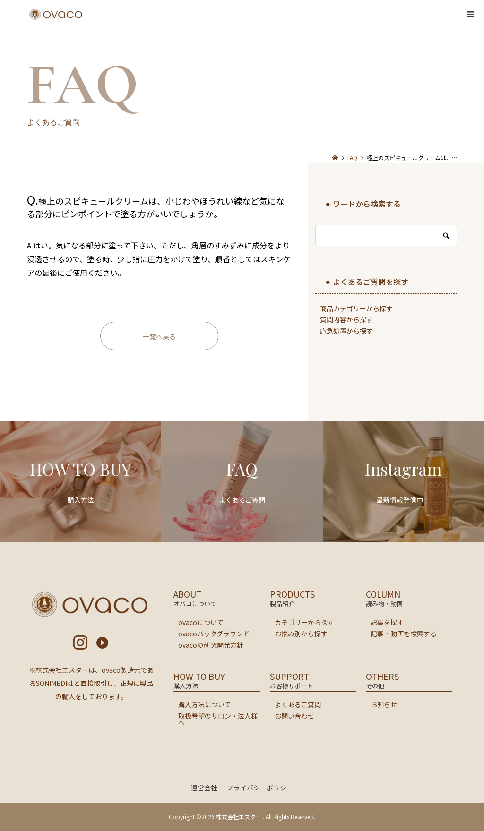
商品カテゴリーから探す (356, 308)
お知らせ (384, 704)
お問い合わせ (294, 715)
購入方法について (204, 704)
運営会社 (204, 787)
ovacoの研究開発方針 (210, 645)
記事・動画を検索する (404, 633)
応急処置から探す (346, 330)
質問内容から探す (346, 319)
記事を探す (387, 622)
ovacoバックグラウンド (214, 633)
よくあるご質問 (298, 704)
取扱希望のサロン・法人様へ (218, 719)
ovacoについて (201, 622)
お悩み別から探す (301, 633)
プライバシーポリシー (260, 787)
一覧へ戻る (159, 336)
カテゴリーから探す (304, 622)
